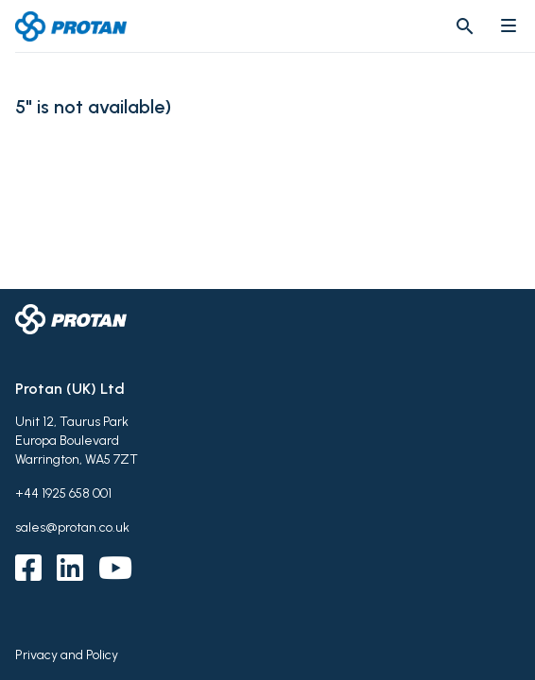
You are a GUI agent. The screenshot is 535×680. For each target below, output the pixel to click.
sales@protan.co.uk (72, 527)
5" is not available (89, 107)
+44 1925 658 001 (63, 493)
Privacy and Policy (66, 655)
